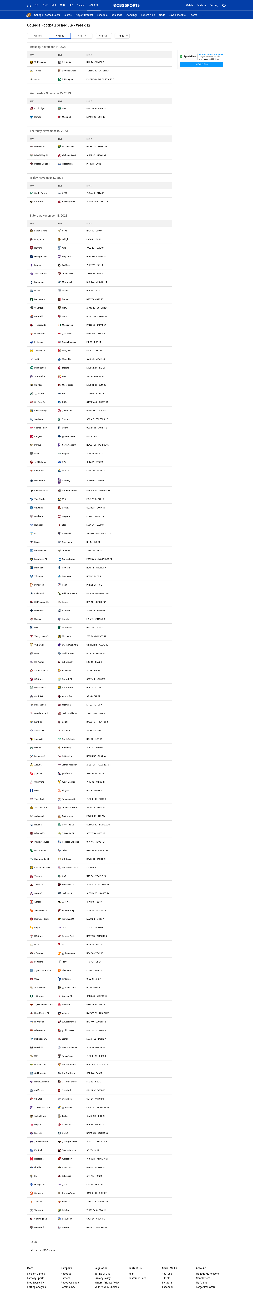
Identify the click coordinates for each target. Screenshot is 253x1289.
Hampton (38, 525)
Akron (37, 79)
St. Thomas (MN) (70, 644)
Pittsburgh (67, 163)
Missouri (68, 1167)
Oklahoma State (45, 1004)
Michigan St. (40, 367)
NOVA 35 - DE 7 (93, 576)
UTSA (64, 193)
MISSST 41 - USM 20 (96, 385)
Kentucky (39, 1150)
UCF (36, 1056)
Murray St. (67, 636)
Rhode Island (40, 550)
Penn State (70, 436)
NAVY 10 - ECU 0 (94, 230)
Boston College (42, 163)
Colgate (66, 516)
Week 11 (38, 35)
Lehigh (65, 239)
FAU (64, 393)
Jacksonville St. (69, 713)
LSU (66, 1184)
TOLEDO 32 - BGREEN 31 (97, 70)
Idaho (65, 1116)
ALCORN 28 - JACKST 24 (98, 893)
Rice (36, 627)
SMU (36, 359)
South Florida (40, 193)
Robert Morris (69, 342)
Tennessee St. (69, 799)
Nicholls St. (39, 146)
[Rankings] (117, 15)
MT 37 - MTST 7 (94, 704)
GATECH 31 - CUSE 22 (96, 1193)
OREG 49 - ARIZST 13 (96, 996)
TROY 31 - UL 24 (93, 961)
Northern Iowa (69, 1064)
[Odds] (162, 15)
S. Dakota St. (68, 833)
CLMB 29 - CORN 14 (95, 507)
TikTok (166, 1278)
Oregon (40, 996)
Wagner (66, 453)
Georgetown (40, 256)
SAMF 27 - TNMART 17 (97, 610)
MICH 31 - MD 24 (94, 350)
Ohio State (69, 1030)
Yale (64, 247)
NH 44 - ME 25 (93, 542)
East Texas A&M (42, 867)
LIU (35, 533)
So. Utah (38, 1098)
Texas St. (38, 884)
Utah (39, 773)
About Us (66, 1273)
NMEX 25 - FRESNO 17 (96, 1227)
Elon (64, 525)
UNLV (36, 979)
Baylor (37, 927)
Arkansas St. (68, 884)
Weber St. (39, 1210)
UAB (64, 876)
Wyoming (66, 747)
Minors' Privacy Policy (107, 1282)
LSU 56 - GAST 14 (94, 1184)
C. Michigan (39, 108)
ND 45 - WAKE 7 (94, 987)
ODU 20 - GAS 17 (94, 1073)
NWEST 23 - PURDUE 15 (97, 445)
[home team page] (31, 62)
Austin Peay (68, 696)
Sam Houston (40, 910)
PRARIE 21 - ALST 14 (95, 816)
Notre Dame (70, 987)
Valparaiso (39, 644)
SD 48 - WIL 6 (93, 670)
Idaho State (40, 1116)
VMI (64, 376)
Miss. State (67, 385)
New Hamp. (67, 542)
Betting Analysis (36, 1287)
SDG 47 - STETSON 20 (97, 419)
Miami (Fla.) (67, 325)
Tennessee (70, 953)
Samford (66, 610)
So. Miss (38, 385)
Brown (65, 299)
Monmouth (39, 480)
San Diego (39, 419)
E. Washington (69, 1021)
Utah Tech (67, 1098)
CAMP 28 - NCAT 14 (95, 470)
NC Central (67, 756)
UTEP (36, 653)
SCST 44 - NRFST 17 (96, 679)
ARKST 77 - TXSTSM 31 (97, 884)
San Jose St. (68, 1218)
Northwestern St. (70, 867)
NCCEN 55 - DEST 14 (96, 756)
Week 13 (81, 35)
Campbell (39, 470)
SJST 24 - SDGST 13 (95, 1218)
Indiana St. (39, 730)
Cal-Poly (66, 1210)
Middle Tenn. (68, 653)
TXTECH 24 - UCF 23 (96, 1056)
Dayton (37, 1124)
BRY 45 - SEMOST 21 (96, 602)
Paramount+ (68, 1287)
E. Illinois (38, 342)
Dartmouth (39, 299)
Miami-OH (66, 117)
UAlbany (66, 480)
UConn (65, 427)
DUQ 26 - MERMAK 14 (96, 282)
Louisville (41, 325)
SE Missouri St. (41, 602)
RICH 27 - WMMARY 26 (97, 593)
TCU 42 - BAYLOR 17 (96, 927)
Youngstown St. (42, 636)
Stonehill (66, 533)
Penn (64, 584)
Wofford (66, 265)
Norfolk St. (67, 679)
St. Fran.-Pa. (40, 402)
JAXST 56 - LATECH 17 (97, 713)
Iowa (67, 901)
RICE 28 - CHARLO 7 (95, 627)
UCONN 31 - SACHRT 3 (96, 427)
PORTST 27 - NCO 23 (96, 687)
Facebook (167, 1287)
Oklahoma (41, 462)
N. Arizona (39, 1021)
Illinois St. (39, 739)
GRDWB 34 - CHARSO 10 (98, 490)
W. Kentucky (68, 910)
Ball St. (65, 722)
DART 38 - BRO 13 (94, 299)
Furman (37, 265)
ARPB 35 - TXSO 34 (95, 807)
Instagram (168, 1282)
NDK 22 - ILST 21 (94, 739)
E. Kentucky (67, 662)
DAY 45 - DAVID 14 (95, 1124)
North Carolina (44, 970)
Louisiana (38, 961)
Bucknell (38, 316)
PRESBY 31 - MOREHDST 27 (99, 559)
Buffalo (37, 117)
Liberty (65, 619)
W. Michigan (40, 62)
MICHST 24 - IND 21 (95, 367)
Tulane (40, 393)
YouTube (167, 1273)
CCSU (64, 402)
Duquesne (39, 282)
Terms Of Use (102, 1273)
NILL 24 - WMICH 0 (95, 62)
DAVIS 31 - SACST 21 (96, 859)
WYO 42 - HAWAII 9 (95, 747)
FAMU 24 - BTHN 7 (95, 919)
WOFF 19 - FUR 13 (94, 265)
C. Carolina (39, 307)
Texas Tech (67, 1056)
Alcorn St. (39, 893)
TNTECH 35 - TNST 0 (96, 799)
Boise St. (38, 1133)
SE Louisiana (68, 146)
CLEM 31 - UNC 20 (94, 970)
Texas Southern (69, 807)
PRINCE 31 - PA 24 (95, 584)
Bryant (65, 602)
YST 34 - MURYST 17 (96, 636)
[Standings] (131, 15)
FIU (35, 1176)
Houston (66, 1004)
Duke (36, 790)
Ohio (64, 108)
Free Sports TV (35, 1282)
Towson (66, 550)
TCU (64, 927)
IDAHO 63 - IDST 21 (95, 1116)
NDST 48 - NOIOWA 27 (97, 1064)
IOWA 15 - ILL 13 (94, 901)
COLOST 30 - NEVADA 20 (98, 824)
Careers (65, 1278)
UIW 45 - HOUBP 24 (96, 841)
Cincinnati (39, 782)
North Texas (40, 850)
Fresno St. (67, 1227)
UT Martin (39, 610)
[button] (203, 15)
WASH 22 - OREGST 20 (97, 1141)
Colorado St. (68, 824)
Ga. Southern (68, 1073)
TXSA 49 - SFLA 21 (95, 193)
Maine (37, 542)
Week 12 (60, 35)
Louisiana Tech (41, 713)
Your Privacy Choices (107, 1287)
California (39, 1090)
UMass (37, 619)
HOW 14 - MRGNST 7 (96, 567)
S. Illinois (66, 730)
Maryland (66, 350)
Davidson (66, 1124)
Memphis (66, 359)
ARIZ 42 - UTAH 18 (95, 773)
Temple (38, 876)
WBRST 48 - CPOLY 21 (96, 1210)
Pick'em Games (36, 1273)
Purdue (37, 445)
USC (64, 944)
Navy (64, 230)
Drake (37, 290)
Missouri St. (40, 833)
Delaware (66, 576)
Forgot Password (206, 1287)
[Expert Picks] (148, 15)
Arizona (68, 773)
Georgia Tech (68, 1193)
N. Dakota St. (40, 1064)
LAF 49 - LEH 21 (93, 239)
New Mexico (40, 1227)
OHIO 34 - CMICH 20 (96, 108)
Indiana (65, 367)
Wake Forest (40, 987)
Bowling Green (69, 70)
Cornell (65, 507)
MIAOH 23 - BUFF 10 (95, 117)
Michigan (40, 350)
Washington (42, 1141)
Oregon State (70, 1141)
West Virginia (68, 782)
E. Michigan (67, 79)
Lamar (65, 1039)
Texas (39, 1201)
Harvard (38, 247)
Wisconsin (67, 1158)
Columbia (38, 507)
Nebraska (39, 1158)
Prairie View (68, 816)
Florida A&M (68, 919)
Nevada (38, 824)
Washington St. (69, 201)
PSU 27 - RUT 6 (93, 436)
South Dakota (41, 670)
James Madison (69, 764)
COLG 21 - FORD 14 (95, 516)
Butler (65, 290)
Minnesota (39, 1030)
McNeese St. (40, 1039)
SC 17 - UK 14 (92, 1150)
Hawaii (37, 747)
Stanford (66, 1090)
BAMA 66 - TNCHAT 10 (96, 410)
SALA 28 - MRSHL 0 (95, 1047)
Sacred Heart (40, 427)
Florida (37, 1167)
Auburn (65, 1013)
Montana (66, 704)
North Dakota (68, 739)
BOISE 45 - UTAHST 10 (97, 1133)
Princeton (39, 584)
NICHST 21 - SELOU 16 (96, 146)
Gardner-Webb (69, 490)
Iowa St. (66, 1201)
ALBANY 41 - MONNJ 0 (96, 480)
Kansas (68, 1107)
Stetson (66, 419)
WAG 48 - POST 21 (95, 453)
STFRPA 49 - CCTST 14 (97, 402)
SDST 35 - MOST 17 (95, 833)
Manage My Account (207, 1273)
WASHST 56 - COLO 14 (97, 201)
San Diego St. (40, 1218)
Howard (66, 567)
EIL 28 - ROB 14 (93, 342)
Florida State (70, 1081)
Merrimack (67, 282)
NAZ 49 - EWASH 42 (96, 1021)
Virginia (65, 790)
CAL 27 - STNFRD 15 (95, 1090)
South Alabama (69, 1047)
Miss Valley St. (41, 155)
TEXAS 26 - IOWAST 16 (97, 1201)
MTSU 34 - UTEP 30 (96, 653)
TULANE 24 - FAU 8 (95, 393)
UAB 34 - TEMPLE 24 (96, 876)
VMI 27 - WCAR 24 (95, 376)
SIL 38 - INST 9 (93, 730)
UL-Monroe (39, 333)
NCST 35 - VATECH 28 (96, 936)
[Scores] (68, 15)
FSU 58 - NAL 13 (93, 1081)
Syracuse (38, 1193)
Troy (64, 961)
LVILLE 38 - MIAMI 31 (96, 325)
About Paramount (71, 1282)
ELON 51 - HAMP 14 (95, 525)
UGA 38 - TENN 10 (94, 953)
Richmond (39, 593)
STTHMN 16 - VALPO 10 (97, 644)
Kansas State (43, 1107)
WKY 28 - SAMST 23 (96, 910)
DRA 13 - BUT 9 (93, 290)
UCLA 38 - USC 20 (94, 944)
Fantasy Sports (35, 1278)
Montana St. (40, 704)
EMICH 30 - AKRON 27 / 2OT (100, 79)
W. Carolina (39, 376)
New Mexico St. (42, 1013)
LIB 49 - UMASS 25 (95, 619)
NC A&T (65, 470)
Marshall (38, 1047)
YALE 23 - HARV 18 (95, 247)
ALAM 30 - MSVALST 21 (97, 155)
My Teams (201, 1282)
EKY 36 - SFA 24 (94, 662)
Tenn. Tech (39, 799)
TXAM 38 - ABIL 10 (95, 273)
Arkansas (66, 1176)
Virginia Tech (68, 936)
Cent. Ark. (39, 696)
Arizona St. (67, 996)
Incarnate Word (41, 841)
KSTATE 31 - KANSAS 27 (97, 1107)
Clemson (66, 970)
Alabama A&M (69, 155)
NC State (38, 936)
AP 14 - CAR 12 (93, 696)
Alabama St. (40, 816)
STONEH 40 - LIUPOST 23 (98, 533)
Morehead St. (41, 559)
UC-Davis (66, 859)
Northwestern (69, 445)
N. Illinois (66, 62)
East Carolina (40, 230)
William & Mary (69, 593)
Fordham (38, 516)
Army (64, 307)
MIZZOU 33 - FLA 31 (95, 1167)
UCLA (36, 944)
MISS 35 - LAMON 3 (95, 333)
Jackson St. (67, 893)
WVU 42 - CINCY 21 (95, 782)
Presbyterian (68, 559)
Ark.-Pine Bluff (41, 807)
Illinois (37, 901)
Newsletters (203, 1278)
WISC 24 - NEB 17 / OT (97, 1158)
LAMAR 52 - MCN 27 (96, 1039)
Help (131, 1273)
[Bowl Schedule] (177, 15)
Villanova (38, 576)
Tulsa (64, 850)
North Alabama (41, 1081)
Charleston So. (41, 490)
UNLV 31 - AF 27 (93, 979)
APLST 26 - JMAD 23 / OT (98, 764)
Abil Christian (40, 273)
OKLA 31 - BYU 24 (94, 462)
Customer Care (137, 1278)
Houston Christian (70, 841)
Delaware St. (40, 756)
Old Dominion (40, 1073)
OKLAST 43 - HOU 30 (96, 1004)
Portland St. (40, 687)
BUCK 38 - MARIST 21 (96, 316)
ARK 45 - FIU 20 (94, 1176)
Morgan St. (39, 567)
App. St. (38, 764)
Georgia (39, 953)
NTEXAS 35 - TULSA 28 (97, 850)
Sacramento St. (42, 859)
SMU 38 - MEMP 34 (95, 359)
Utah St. (66, 1133)
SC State (38, 679)
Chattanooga (40, 410)
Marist (65, 316)
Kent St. (38, 722)
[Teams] (193, 15)
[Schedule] (102, 15)
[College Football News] (47, 15)
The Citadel (40, 499)
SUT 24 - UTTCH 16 (95, 1098)
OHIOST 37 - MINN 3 (96, 1030)
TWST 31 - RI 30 (94, 550)
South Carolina (69, 1150)
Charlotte (67, 627)
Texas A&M (67, 273)
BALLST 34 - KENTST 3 (97, 722)
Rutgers (38, 436)
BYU (64, 462)
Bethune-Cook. (41, 919)
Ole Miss (69, 333)
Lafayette (39, 239)
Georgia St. (39, 1184)
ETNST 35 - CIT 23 (95, 499)
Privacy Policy (103, 1278)
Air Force (66, 979)
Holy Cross (67, 256)
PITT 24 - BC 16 (93, 163)
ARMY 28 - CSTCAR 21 (96, 307)
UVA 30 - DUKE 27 (95, 790)
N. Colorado (67, 687)
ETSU (64, 499)
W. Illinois (66, 670)
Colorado (38, 201)
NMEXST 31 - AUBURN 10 (97, 1013)
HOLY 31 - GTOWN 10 (96, 256)
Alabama (68, 410)
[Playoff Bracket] (84, 15)
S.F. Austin (39, 662)
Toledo (37, 70)
